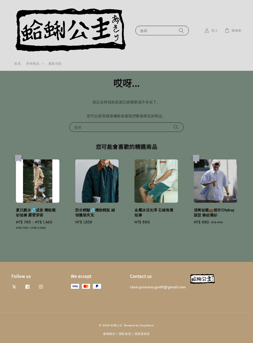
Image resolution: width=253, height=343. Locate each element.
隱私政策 (125, 334)
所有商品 (32, 63)
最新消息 (55, 63)
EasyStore (147, 325)
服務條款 (109, 334)
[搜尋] (181, 30)
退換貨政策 (142, 334)
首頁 (17, 63)
